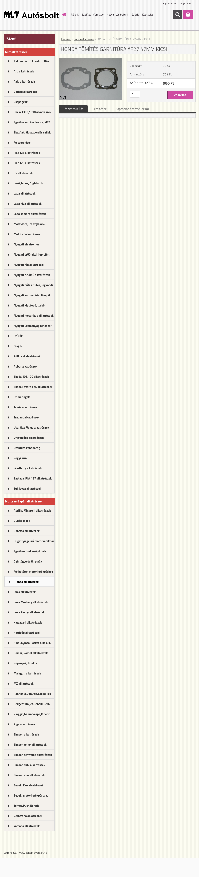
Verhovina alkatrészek (28, 816)
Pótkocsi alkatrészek (27, 356)
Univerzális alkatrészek (29, 437)
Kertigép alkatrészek (27, 632)
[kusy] (135, 94)
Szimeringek (22, 397)
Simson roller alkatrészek (30, 744)
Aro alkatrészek (24, 71)
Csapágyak (21, 102)
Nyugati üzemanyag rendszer (33, 325)
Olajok (18, 346)
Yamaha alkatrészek (27, 826)
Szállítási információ (93, 15)
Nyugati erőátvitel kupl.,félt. (32, 254)
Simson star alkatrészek (29, 775)
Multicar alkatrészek (27, 234)
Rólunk (75, 15)
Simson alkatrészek (26, 734)
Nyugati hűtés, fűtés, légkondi (33, 285)
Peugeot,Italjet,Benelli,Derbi (32, 704)
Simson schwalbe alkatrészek (33, 754)
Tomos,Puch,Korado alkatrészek (27, 807)
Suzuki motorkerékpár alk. (31, 795)
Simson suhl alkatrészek (29, 765)
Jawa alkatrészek (25, 592)
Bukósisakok (22, 520)
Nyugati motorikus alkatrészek (34, 315)
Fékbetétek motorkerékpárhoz (33, 571)
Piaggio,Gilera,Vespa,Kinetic (32, 714)
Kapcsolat (147, 15)
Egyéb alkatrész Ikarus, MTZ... (33, 122)
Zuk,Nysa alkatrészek (28, 488)
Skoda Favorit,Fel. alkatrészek (33, 387)
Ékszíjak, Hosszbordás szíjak (32, 132)
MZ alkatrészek (24, 683)
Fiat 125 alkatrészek (27, 152)
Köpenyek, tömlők (25, 663)
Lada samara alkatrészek (30, 214)
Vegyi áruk (20, 458)
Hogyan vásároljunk (117, 15)
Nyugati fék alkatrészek (29, 264)
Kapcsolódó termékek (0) (132, 108)
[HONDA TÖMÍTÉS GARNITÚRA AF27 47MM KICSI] (90, 59)
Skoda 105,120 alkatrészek (31, 376)
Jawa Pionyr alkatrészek (29, 612)
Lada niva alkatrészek (28, 203)
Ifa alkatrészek (23, 173)
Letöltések (100, 108)
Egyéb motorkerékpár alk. (30, 551)
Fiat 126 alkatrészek (27, 163)
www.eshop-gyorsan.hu (33, 852)
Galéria (135, 15)
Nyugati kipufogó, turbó (29, 305)
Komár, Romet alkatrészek (31, 653)
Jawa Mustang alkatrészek (31, 602)
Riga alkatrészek (24, 724)
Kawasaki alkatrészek (28, 622)
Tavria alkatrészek (25, 407)
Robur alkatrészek (25, 366)
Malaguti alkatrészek (27, 673)
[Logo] (31, 15)
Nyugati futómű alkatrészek (32, 275)
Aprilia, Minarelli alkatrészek (32, 510)
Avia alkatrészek (24, 81)
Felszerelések (22, 142)
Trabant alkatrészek (26, 417)
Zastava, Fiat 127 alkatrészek (33, 478)
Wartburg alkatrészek (28, 468)
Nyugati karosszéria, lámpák (32, 295)
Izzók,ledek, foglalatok (28, 183)
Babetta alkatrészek (27, 531)
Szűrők (18, 336)
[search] (177, 14)
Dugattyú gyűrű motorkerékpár (34, 541)
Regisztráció (186, 3)
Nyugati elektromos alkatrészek (26, 245)
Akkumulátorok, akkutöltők (31, 61)
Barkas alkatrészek (26, 91)
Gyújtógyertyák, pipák (28, 561)
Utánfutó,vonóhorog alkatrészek (27, 449)
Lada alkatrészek (25, 193)
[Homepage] (63, 14)
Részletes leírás (73, 108)
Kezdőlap (66, 39)
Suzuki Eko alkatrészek (29, 785)
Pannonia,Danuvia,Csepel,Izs (32, 693)
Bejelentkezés (170, 3)
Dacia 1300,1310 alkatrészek (32, 112)
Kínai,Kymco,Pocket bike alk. (32, 643)
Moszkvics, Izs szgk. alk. (29, 224)
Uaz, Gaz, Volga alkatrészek (31, 427)
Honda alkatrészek (27, 581)
